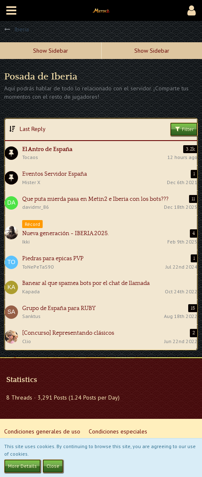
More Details (22, 466)
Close (52, 466)
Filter (184, 129)
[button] (11, 10)
